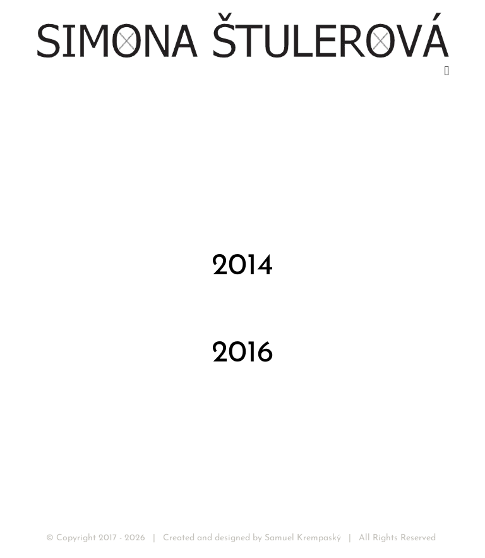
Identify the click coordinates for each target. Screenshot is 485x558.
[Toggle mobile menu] (446, 71)
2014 (242, 267)
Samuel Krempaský (303, 538)
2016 (242, 354)
